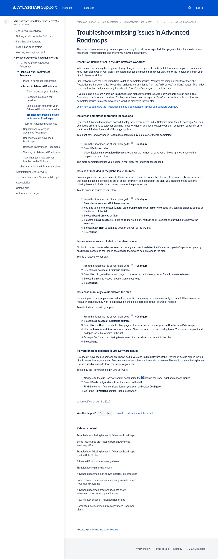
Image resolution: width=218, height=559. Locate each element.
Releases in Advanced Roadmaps (41, 146)
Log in (199, 7)
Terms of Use (161, 548)
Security (177, 548)
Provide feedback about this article (135, 413)
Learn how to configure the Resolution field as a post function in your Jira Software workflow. (128, 106)
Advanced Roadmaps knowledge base (98, 461)
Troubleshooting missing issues (94, 467)
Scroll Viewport (111, 529)
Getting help (22, 188)
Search (189, 8)
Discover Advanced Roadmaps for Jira (37, 57)
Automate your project (28, 193)
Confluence (93, 529)
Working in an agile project (30, 52)
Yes (101, 413)
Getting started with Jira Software (34, 36)
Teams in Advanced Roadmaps (40, 123)
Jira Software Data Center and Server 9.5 (36, 21)
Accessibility (23, 182)
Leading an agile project (29, 47)
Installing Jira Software (28, 41)
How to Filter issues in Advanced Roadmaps (101, 499)
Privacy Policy (142, 548)
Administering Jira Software (31, 171)
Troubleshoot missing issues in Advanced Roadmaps (106, 435)
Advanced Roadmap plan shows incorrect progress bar (107, 473)
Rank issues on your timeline (42, 91)
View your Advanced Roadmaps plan (40, 166)
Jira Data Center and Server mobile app (37, 177)
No (109, 413)
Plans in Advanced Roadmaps (39, 80)
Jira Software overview (28, 30)
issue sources (129, 177)
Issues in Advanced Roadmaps (40, 86)
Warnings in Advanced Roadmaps (41, 152)
